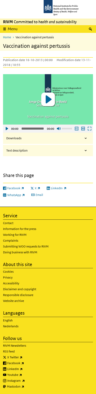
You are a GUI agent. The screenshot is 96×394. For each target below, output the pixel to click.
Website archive (13, 301)
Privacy (8, 277)
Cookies (8, 271)
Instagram (26, 380)
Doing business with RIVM (20, 252)
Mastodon (26, 386)
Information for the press (19, 229)
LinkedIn (25, 369)
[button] (48, 99)
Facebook (26, 363)
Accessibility (11, 283)
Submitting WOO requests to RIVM (26, 246)
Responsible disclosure (18, 295)
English (8, 320)
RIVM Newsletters (14, 345)
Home (7, 37)
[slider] (33, 129)
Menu (13, 29)
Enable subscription (76, 129)
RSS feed (9, 351)
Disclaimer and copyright (19, 289)
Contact (8, 223)
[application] (48, 99)
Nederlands (10, 326)
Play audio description (83, 129)
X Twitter (25, 357)
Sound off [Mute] (59, 129)
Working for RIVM (14, 235)
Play (7, 129)
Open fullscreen (89, 129)
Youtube (25, 374)
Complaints (10, 240)
